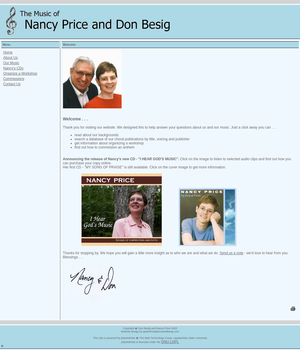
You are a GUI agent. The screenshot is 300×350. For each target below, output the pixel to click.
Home (8, 52)
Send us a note (231, 253)
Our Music (11, 63)
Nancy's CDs (13, 68)
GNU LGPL (170, 342)
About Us (10, 58)
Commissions (13, 79)
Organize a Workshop (20, 73)
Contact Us (12, 84)
